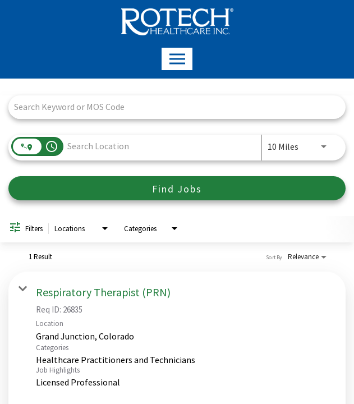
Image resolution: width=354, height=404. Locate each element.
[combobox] (171, 107)
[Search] (177, 188)
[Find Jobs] (177, 188)
